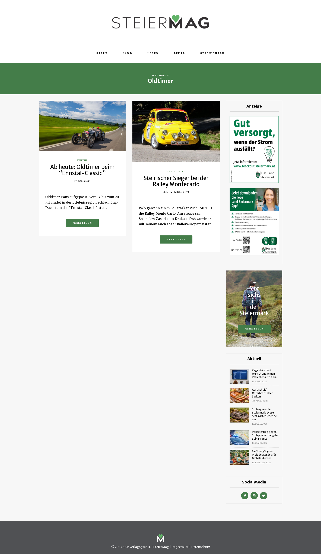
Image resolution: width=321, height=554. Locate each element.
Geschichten (212, 53)
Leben (153, 53)
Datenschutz (200, 547)
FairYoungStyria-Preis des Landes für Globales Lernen (264, 455)
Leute (179, 53)
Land (127, 53)
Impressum (180, 547)
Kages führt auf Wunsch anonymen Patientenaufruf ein (264, 374)
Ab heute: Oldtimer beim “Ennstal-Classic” (82, 170)
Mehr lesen (82, 223)
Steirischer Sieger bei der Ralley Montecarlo (176, 181)
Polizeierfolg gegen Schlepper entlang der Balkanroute (265, 435)
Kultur (82, 160)
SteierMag (161, 547)
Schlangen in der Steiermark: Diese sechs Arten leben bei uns (264, 414)
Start (102, 53)
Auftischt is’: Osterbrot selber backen (262, 393)
